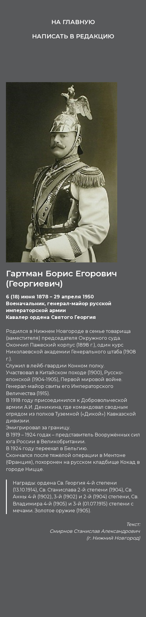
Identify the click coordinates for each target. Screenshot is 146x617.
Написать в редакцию (73, 36)
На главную (73, 22)
